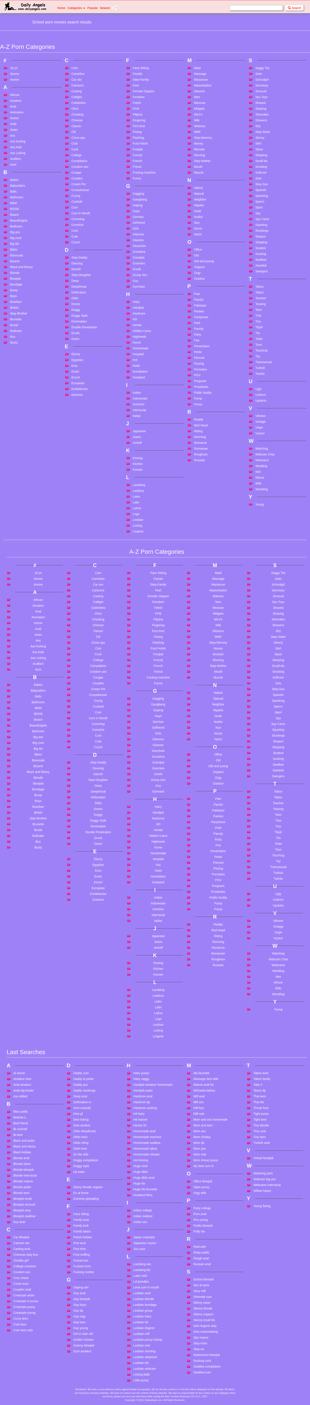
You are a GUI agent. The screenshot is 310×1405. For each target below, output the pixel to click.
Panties (199, 311)
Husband (139, 377)
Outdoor (199, 278)
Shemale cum (202, 1297)
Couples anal (22, 1289)
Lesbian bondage (145, 1304)
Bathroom (16, 197)
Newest (105, 8)
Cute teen (19, 1324)
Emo (74, 365)
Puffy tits (199, 1231)
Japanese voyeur (145, 1243)
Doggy (75, 310)
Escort (75, 377)
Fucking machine (144, 172)
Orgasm (199, 267)
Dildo (74, 298)
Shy (257, 126)
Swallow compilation (206, 1366)
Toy (257, 356)
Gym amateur (82, 1351)
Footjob (138, 149)
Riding (198, 431)
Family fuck (81, 1225)
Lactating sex (142, 1264)
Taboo (259, 286)
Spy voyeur (200, 1337)
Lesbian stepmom (145, 1357)
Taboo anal (260, 1073)
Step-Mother (202, 161)
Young (259, 504)
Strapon (260, 236)
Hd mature (140, 1119)
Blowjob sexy (22, 1210)
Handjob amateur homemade (152, 1084)
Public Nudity (203, 392)
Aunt (13, 164)
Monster (199, 149)
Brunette (16, 319)
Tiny (258, 321)
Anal (13, 106)
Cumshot (77, 225)
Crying (75, 195)
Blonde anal (21, 1158)
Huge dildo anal (143, 1177)
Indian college (142, 1210)
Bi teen (18, 1135)
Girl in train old (83, 1334)
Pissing (199, 363)
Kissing (138, 458)
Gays (136, 211)
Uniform (260, 394)
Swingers (261, 271)
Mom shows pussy (205, 1160)
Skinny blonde (202, 1308)
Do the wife (80, 1154)
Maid (197, 68)
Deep (75, 280)
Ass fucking (18, 141)
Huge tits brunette (145, 1189)
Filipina (137, 114)
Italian (137, 416)
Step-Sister (262, 132)
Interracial (139, 410)
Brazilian (16, 302)
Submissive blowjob (206, 1355)
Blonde (15, 273)
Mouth (198, 166)
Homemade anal (144, 1131)
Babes (14, 180)
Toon (258, 344)
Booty (14, 290)
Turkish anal (261, 1142)
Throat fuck (260, 1108)
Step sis (198, 1349)
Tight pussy (261, 1113)
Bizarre (15, 261)
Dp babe (79, 1172)
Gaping (138, 205)
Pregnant (200, 381)
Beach (14, 214)
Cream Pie (78, 184)
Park (197, 323)
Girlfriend (139, 222)
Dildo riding (80, 1142)
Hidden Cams (142, 331)
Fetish (137, 103)
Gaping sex (81, 1287)
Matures (199, 91)
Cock (74, 149)
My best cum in (203, 1166)
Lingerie (138, 531)
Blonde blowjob (23, 1169)
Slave (259, 149)
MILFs (198, 114)
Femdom (139, 97)
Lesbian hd (140, 1322)
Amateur (16, 100)
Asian (14, 129)
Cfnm (75, 108)
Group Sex (140, 275)
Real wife (199, 1246)
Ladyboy (138, 490)
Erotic (75, 371)
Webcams (262, 460)
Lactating (139, 485)
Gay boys (79, 1304)
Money (198, 143)
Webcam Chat (264, 454)
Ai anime (19, 1073)
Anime (14, 118)
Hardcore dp (141, 1102)
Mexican (199, 103)
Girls (136, 228)
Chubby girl (21, 1260)
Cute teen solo (23, 1330)
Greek (137, 269)
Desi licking (81, 1119)
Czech (75, 242)
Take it (257, 1084)
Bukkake (16, 331)
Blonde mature (23, 1181)
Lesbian (138, 519)
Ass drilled (20, 1096)
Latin (136, 502)
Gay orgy (79, 1316)
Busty (14, 342)
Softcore (261, 172)
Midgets (199, 108)
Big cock (16, 238)
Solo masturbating (205, 1331)
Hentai (137, 325)
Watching (261, 448)
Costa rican (21, 1283)
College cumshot (24, 1266)
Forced (137, 155)
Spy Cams (262, 219)
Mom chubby (202, 1137)
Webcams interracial (267, 1185)
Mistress (199, 126)
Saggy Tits (262, 68)
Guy (135, 280)
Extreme (77, 394)
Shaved (260, 103)
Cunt (74, 230)
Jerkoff (137, 442)
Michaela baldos (204, 1090)
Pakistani (200, 305)
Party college (202, 1208)
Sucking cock (202, 1360)
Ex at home (81, 1193)
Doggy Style (79, 315)
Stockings (261, 230)
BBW (13, 203)
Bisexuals (16, 255)
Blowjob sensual (24, 1204)
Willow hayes (262, 1190)
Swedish (261, 265)
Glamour (138, 234)
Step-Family (141, 79)
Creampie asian (23, 1295)
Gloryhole (139, 246)
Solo (258, 178)
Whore (259, 477)
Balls (13, 191)
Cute (74, 236)
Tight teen (260, 1119)
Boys (13, 296)
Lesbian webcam (144, 1368)
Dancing (76, 263)
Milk (196, 120)
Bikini (13, 249)
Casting (76, 91)
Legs (136, 514)
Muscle (198, 172)
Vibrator (260, 416)
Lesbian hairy (142, 1316)
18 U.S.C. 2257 (199, 1396)
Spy (257, 213)
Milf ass (198, 1102)
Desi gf (78, 1113)
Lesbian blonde (143, 1299)
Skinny (259, 137)
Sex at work (201, 1285)
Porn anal (199, 1214)
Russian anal (202, 1264)
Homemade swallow (146, 1142)
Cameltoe (77, 74)
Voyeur (260, 433)
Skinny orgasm (203, 1314)
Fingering (139, 120)
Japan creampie (144, 1237)
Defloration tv (82, 1102)
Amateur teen (22, 1079)
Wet (258, 471)
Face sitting (81, 1214)
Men (197, 97)
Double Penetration (84, 327)
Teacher (260, 298)
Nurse (198, 228)
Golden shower (83, 1339)
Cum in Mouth (80, 213)
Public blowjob (203, 1225)
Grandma (139, 251)
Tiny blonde (261, 1125)
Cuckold (76, 201)
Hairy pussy (141, 1073)
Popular (92, 8)
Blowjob (15, 278)
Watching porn (263, 1173)
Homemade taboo (145, 1148)
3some (14, 74)
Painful (198, 299)
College (76, 155)
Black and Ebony (21, 267)
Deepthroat (78, 286)
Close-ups (78, 137)
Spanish (260, 190)
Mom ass (199, 1131)
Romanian (201, 448)
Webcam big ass (264, 1179)
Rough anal (201, 1258)
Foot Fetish (140, 143)
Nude (197, 211)
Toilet (258, 339)
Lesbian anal (141, 1293)
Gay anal (79, 1293)
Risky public (201, 1252)
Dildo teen (80, 1148)
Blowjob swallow (24, 1216)
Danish (76, 269)
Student (260, 248)
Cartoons (77, 85)
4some (14, 79)
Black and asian (24, 1140)
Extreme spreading (86, 1198)
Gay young (80, 1328)
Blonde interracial (25, 1175)
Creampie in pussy (25, 1301)
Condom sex (79, 166)
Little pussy (141, 1380)
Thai (258, 315)
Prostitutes (201, 387)
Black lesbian (22, 1152)
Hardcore (139, 313)
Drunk (75, 333)
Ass (12, 135)
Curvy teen (20, 1318)
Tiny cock (259, 1131)
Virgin (259, 427)
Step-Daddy (79, 257)
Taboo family (261, 1079)
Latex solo (140, 1275)
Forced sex (80, 1260)
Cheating (77, 114)
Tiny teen (259, 1137)
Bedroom (16, 226)
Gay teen (79, 1322)
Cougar (76, 172)
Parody (198, 328)
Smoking (261, 166)
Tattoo (259, 292)
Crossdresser (80, 190)
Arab (13, 124)
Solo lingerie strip (204, 1326)
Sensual (260, 91)
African (15, 95)
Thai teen (259, 1096)
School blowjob (203, 1279)
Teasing (260, 304)
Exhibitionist (79, 389)
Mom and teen (203, 1125)
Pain (197, 294)
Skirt (258, 143)
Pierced (199, 357)
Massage (200, 74)
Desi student (81, 1125)
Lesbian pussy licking (147, 1339)
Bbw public (20, 1111)
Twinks (260, 373)
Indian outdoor (143, 1216)
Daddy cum (81, 1073)
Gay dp (78, 1310)
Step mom (200, 1343)
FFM (136, 108)
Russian (199, 460)
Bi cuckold (20, 1129)
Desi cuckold (81, 1108)
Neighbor (200, 199)
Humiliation (140, 371)
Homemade (140, 348)
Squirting (261, 225)
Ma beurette (201, 1073)
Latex (136, 496)
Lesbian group (143, 1310)
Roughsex (201, 454)
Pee (196, 340)
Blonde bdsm (22, 1164)
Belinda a (19, 1117)
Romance (200, 442)
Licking (137, 525)
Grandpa (138, 257)
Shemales (262, 114)
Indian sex (140, 1222)
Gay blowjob (81, 1299)
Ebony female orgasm (88, 1187)
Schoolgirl (261, 79)
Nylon (198, 234)
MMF (197, 132)
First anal (79, 1243)
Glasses (138, 240)
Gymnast (139, 286)
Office (198, 249)
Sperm (259, 201)
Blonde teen (21, 1193)
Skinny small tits (204, 1320)
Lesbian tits (141, 1363)
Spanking (261, 195)
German (138, 217)
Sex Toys (261, 97)
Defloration (78, 292)
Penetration (201, 346)
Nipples (199, 205)
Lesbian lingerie (144, 1328)
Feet (136, 85)
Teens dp (259, 1090)
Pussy (198, 404)
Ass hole (16, 147)
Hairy (136, 302)
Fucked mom (82, 1266)
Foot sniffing (81, 1254)
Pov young (200, 1219)
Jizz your (139, 1249)
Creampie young (24, 1312)
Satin (258, 74)
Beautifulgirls (18, 220)
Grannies (139, 263)
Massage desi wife (205, 1079)
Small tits (261, 161)
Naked (198, 188)
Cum (74, 207)
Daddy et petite (83, 1079)
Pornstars (200, 369)
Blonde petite (22, 1187)
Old (196, 255)
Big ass (15, 232)
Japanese (139, 431)
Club (74, 143)
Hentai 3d (139, 1125)
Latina (137, 508)
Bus (12, 336)
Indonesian (140, 398)
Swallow (260, 259)
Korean (138, 469)
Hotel (136, 365)
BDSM (14, 209)
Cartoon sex (21, 1243)
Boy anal (19, 1222)
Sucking (260, 254)
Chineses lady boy (25, 1254)
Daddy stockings (84, 1090)
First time (139, 126)
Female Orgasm (143, 91)
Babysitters (17, 185)
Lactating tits (141, 1270)
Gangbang (140, 199)
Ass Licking (17, 153)
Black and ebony (24, 1146)
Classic (76, 126)
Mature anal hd (203, 1084)
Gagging (138, 193)
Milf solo (198, 1113)
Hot (135, 360)
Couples (76, 178)
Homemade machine (147, 1137)
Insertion (138, 404)
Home (61, 8)
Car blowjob (21, 1237)
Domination (79, 321)
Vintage (260, 421)
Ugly (258, 389)
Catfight (76, 97)
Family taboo (82, 1231)
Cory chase (21, 1278)
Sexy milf (199, 1291)
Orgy (197, 273)
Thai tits (258, 1102)
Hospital (138, 354)
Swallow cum (202, 1372)
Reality (198, 419)
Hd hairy (139, 1113)
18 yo (13, 68)
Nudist (198, 217)
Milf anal (199, 1096)
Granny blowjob (83, 1345)
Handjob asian (143, 1090)
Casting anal (21, 1249)
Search (294, 8)
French (137, 161)
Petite (198, 352)
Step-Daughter (81, 275)
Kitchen (138, 464)
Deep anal (80, 1096)
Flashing (138, 137)
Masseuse (201, 79)
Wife (258, 483)
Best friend (20, 1123)
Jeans (137, 437)
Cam (74, 68)
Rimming (200, 437)
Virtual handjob (263, 1158)
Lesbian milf (141, 1334)
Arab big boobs (23, 1090)
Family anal (81, 1219)
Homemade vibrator (146, 1154)
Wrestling (261, 489)
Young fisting (262, 1206)
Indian (137, 392)
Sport (258, 207)
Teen (258, 310)
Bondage (16, 284)
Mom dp (198, 1142)
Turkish (260, 368)
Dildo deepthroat (84, 1131)
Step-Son (261, 184)
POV (197, 375)
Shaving (260, 108)
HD (135, 319)
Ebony (75, 354)
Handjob (138, 307)
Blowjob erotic (22, 1198)
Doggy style (81, 1166)
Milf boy (198, 1108)
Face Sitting (141, 68)
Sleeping (261, 155)
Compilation (79, 161)
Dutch (75, 339)
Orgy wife (199, 1193)
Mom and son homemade (210, 1119)
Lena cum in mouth (146, 1287)
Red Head (201, 425)
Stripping (261, 242)
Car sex (76, 79)
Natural (199, 193)
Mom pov (199, 1148)
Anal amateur (22, 1084)
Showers (261, 120)
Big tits (14, 243)
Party (197, 334)
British (14, 307)
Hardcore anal (142, 1096)
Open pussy (201, 1187)
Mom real (199, 1154)
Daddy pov (80, 1084)
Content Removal (180, 1396)
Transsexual (263, 362)
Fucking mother (83, 1272)
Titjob (259, 327)
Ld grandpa (141, 1281)
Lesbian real (141, 1345)
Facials (137, 74)
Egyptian (77, 360)
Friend (137, 166)
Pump (198, 398)
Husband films (143, 1195)
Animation (16, 112)
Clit (73, 132)
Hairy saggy (141, 1079)
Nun (197, 222)
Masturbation (202, 85)
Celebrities (78, 103)
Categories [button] (76, 8)
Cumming (77, 219)
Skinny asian (201, 1302)
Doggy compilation (85, 1160)
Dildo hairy (80, 1137)
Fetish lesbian (82, 1237)
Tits (257, 333)
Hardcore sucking (145, 1108)
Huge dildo (140, 1172)
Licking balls (141, 1374)
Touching (261, 350)
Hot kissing (140, 1160)
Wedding (261, 466)
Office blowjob (202, 1181)
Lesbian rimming (144, 1351)
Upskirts (260, 400)
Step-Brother (18, 313)
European (78, 383)
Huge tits (139, 1183)
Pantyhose (201, 317)
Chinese (76, 120)
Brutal (14, 325)
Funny (137, 178)
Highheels (139, 336)
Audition (15, 158)
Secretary (261, 85)
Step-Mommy (203, 137)
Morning (199, 155)
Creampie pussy (24, 1307)
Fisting (137, 132)
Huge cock (140, 1166)
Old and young (204, 261)
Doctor (75, 304)
